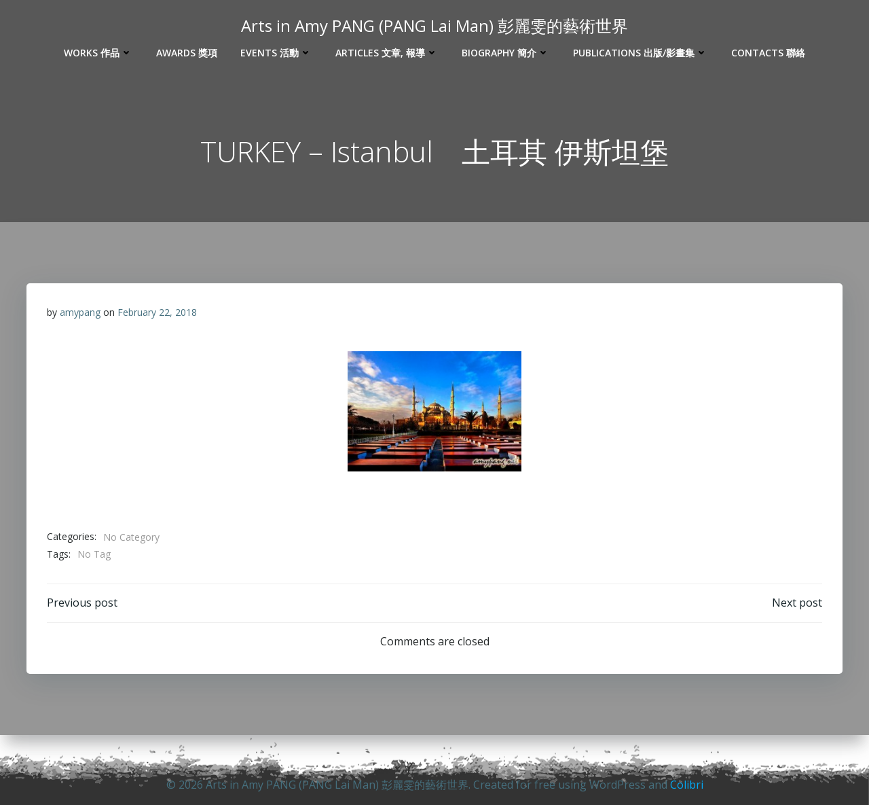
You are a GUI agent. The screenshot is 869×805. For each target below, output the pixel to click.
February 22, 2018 (157, 312)
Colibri (686, 784)
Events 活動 (276, 52)
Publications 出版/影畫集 (640, 52)
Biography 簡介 (506, 52)
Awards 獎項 (186, 52)
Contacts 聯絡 (768, 52)
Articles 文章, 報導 (387, 52)
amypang (80, 312)
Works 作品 (98, 52)
